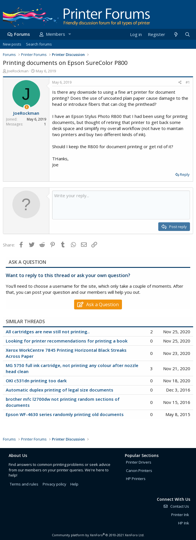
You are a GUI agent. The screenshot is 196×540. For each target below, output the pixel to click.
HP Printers (136, 478)
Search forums (39, 44)
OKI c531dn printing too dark (36, 380)
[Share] (180, 82)
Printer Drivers (138, 462)
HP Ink (183, 523)
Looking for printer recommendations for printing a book (66, 341)
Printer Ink (180, 514)
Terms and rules (24, 484)
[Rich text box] (121, 205)
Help (74, 484)
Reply (185, 174)
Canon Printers (139, 470)
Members (55, 34)
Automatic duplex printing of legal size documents (59, 390)
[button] (69, 34)
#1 (188, 82)
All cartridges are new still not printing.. (48, 331)
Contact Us (176, 506)
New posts (12, 44)
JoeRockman (18, 71)
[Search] (187, 34)
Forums (22, 34)
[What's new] (175, 34)
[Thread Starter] (26, 107)
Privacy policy (54, 484)
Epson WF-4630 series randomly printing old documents (65, 414)
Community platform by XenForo (98, 535)
